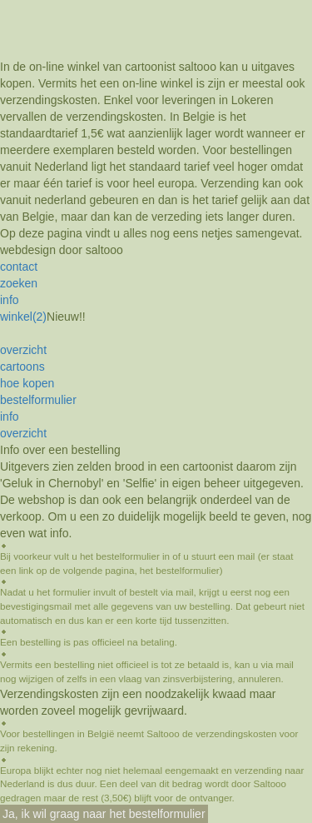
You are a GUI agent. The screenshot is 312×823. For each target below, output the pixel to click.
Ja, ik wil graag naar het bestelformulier (104, 814)
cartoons (22, 366)
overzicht (23, 350)
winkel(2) (23, 316)
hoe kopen (27, 383)
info (9, 300)
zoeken (18, 283)
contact (18, 266)
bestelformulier (38, 400)
